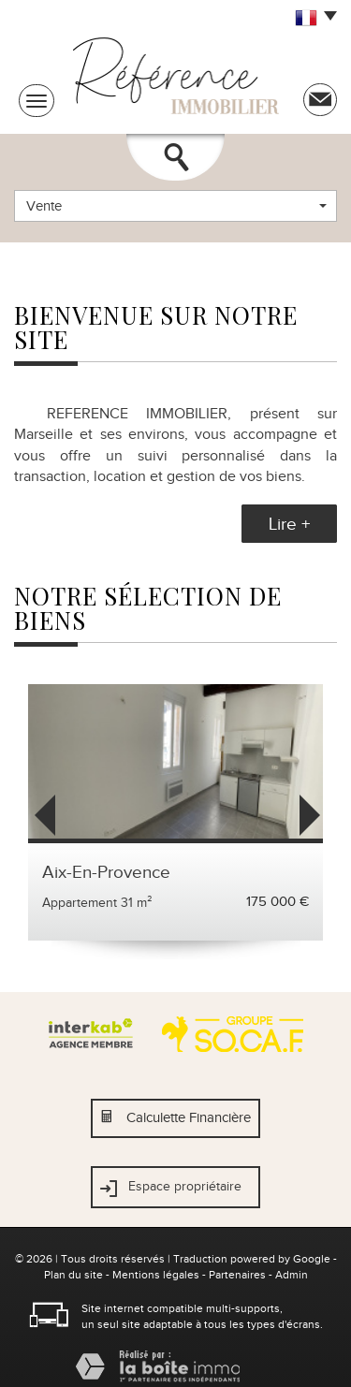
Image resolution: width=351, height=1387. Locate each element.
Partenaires (237, 1274)
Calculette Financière (188, 1117)
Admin (291, 1274)
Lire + (289, 523)
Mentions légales (155, 1274)
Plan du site (73, 1274)
